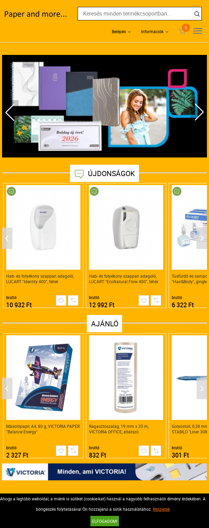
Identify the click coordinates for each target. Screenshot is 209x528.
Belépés (119, 31)
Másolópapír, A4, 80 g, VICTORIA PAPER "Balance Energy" (43, 428)
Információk (152, 31)
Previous (10, 112)
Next (198, 112)
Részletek (161, 509)
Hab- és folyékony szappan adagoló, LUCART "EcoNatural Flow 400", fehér (123, 278)
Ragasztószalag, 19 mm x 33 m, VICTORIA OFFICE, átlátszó (119, 428)
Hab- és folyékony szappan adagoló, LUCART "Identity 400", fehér (40, 278)
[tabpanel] (104, 106)
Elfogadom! (104, 521)
